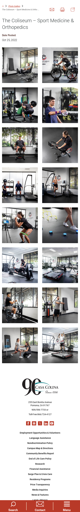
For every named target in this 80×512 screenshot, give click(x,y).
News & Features (40, 494)
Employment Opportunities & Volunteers (40, 432)
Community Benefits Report (40, 453)
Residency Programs (40, 479)
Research (40, 463)
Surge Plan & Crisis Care (40, 474)
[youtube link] (52, 423)
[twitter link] (40, 423)
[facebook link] (28, 423)
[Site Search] (13, 506)
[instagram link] (34, 423)
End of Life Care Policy (40, 458)
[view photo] (20, 65)
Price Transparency (40, 484)
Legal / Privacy (40, 499)
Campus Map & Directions (40, 448)
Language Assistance (40, 437)
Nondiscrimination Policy (40, 442)
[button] (67, 506)
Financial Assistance (40, 468)
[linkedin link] (46, 423)
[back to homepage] (3, 6)
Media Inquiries (40, 489)
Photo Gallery (14, 6)
